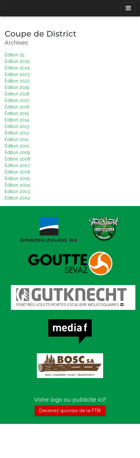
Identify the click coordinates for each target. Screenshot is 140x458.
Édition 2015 (17, 113)
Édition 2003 (17, 191)
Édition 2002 (17, 198)
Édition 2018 (17, 93)
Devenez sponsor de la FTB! (70, 410)
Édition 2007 (17, 165)
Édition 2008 (17, 158)
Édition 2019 (17, 87)
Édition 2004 (17, 185)
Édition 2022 (17, 80)
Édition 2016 (17, 106)
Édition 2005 (17, 178)
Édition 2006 (17, 172)
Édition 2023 (17, 74)
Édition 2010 (17, 145)
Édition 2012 (17, 132)
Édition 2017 (17, 100)
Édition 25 (14, 54)
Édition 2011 (16, 139)
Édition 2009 (17, 152)
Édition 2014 (17, 119)
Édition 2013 (17, 126)
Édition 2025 (17, 61)
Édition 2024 (17, 67)
